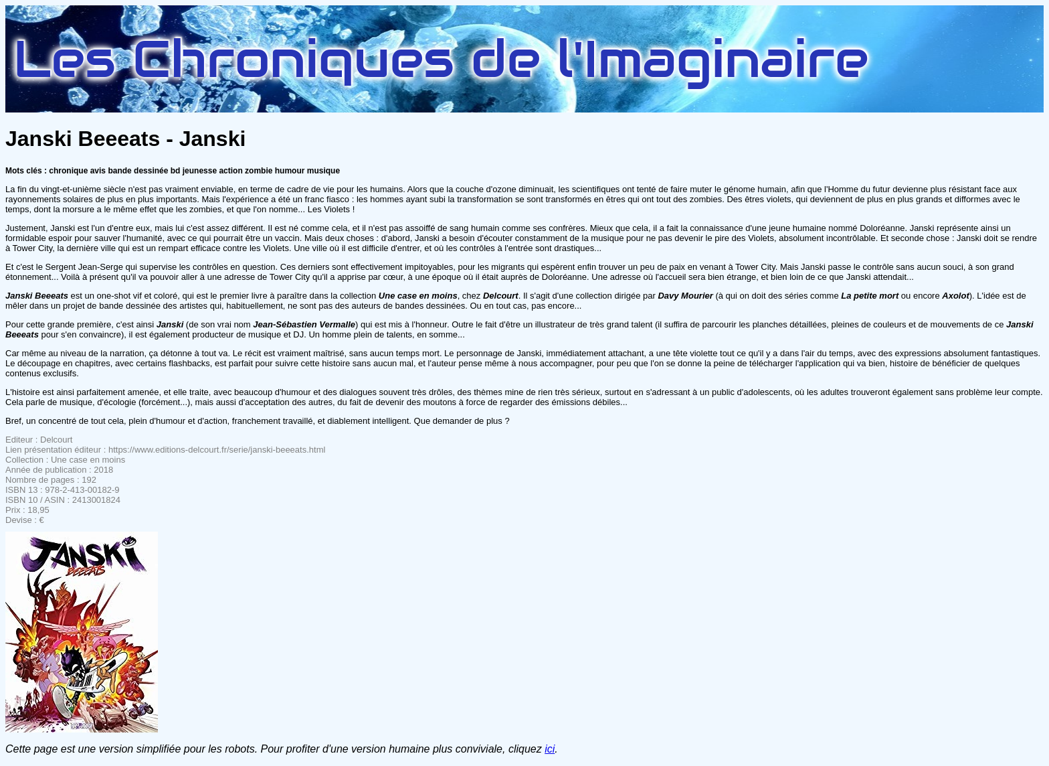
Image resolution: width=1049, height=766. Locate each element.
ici (550, 749)
